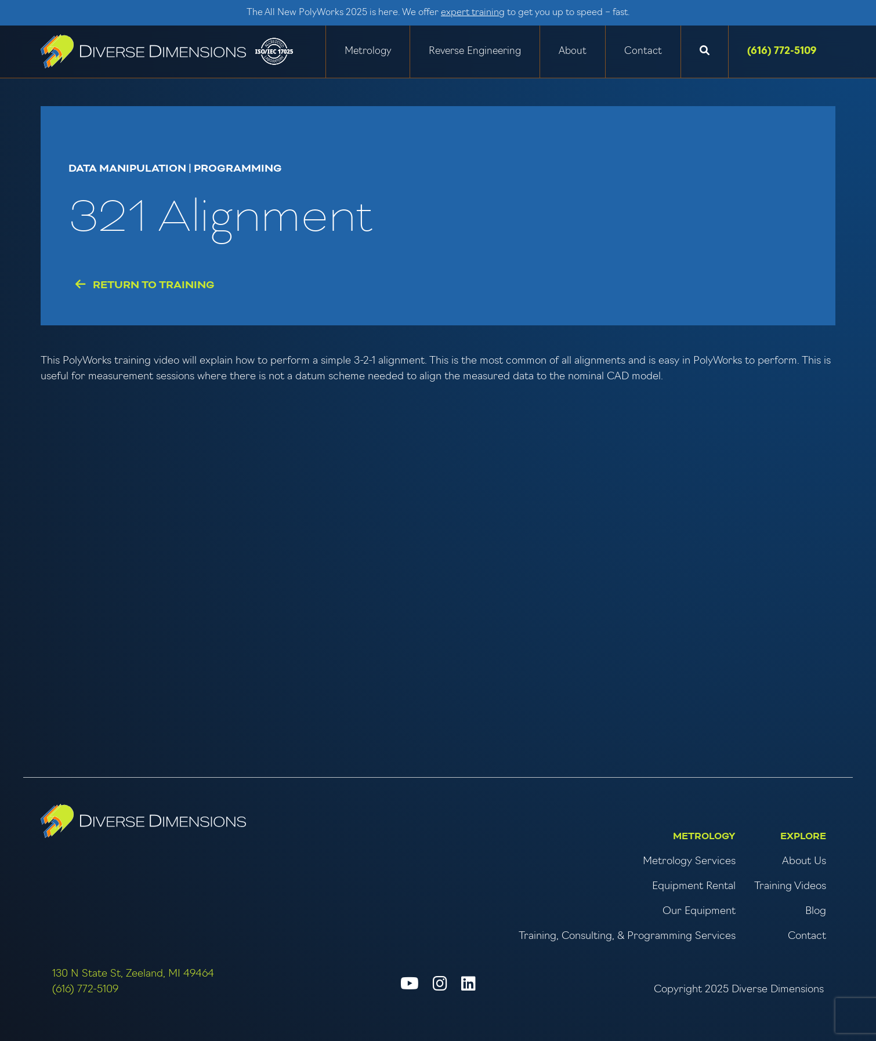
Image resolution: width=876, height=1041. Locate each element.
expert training (473, 12)
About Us (804, 861)
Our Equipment (699, 911)
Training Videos (790, 886)
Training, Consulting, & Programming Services (627, 936)
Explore (803, 836)
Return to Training (145, 285)
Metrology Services (689, 861)
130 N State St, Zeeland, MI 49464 (133, 974)
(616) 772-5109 (782, 51)
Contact (643, 51)
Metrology (368, 51)
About (573, 51)
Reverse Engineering (475, 51)
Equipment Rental (694, 886)
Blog (815, 911)
